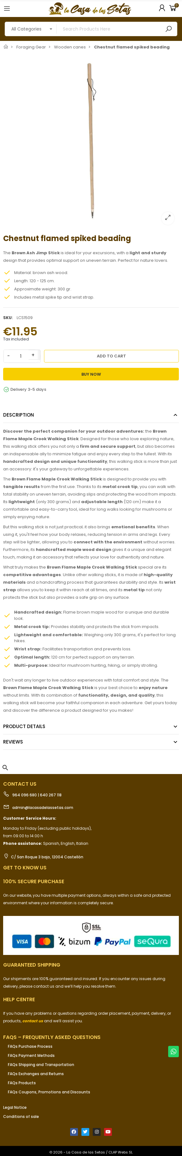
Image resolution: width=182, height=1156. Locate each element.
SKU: (8, 318)
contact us (32, 1021)
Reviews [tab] (13, 741)
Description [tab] (18, 415)
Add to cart (111, 356)
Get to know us (25, 867)
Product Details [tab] (24, 726)
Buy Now (91, 374)
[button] (5, 767)
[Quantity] (21, 356)
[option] (91, 141)
